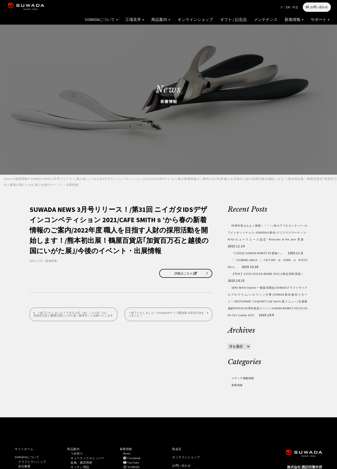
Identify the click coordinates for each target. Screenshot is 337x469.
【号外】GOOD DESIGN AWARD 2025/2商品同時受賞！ (267, 284)
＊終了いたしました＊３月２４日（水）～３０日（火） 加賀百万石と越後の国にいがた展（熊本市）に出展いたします (71, 316)
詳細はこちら (185, 273)
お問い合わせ (319, 7)
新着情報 (244, 7)
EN (288, 7)
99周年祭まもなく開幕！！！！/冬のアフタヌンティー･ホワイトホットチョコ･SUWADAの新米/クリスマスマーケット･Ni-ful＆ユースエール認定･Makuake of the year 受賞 (267, 235)
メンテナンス (220, 7)
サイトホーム (25, 463)
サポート (266, 7)
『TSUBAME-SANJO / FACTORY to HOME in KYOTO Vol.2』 (267, 270)
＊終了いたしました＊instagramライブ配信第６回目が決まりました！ (166, 315)
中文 (295, 7)
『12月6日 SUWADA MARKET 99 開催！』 (267, 253)
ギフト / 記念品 (193, 7)
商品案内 (132, 7)
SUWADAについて (82, 7)
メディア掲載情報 (245, 392)
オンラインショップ (161, 7)
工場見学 (110, 7)
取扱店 (177, 463)
